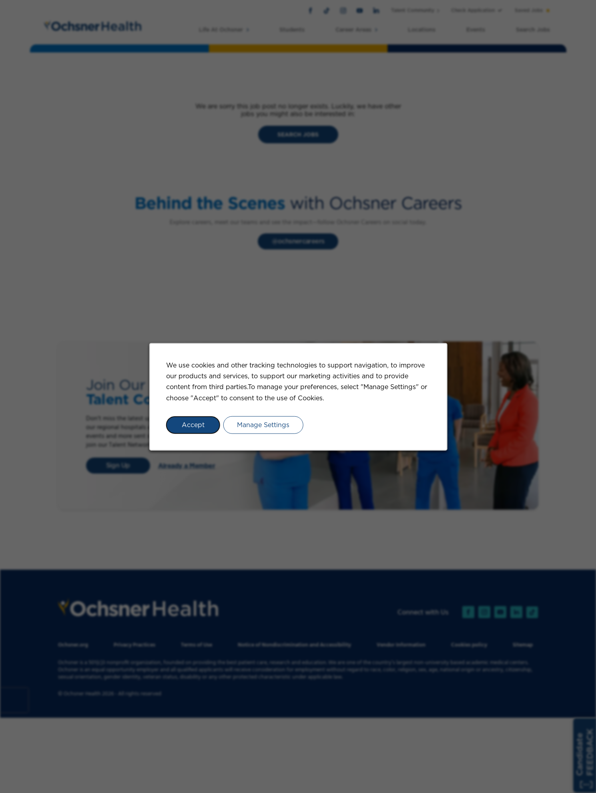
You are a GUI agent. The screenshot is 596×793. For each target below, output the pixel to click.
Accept (192, 424)
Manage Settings (263, 424)
